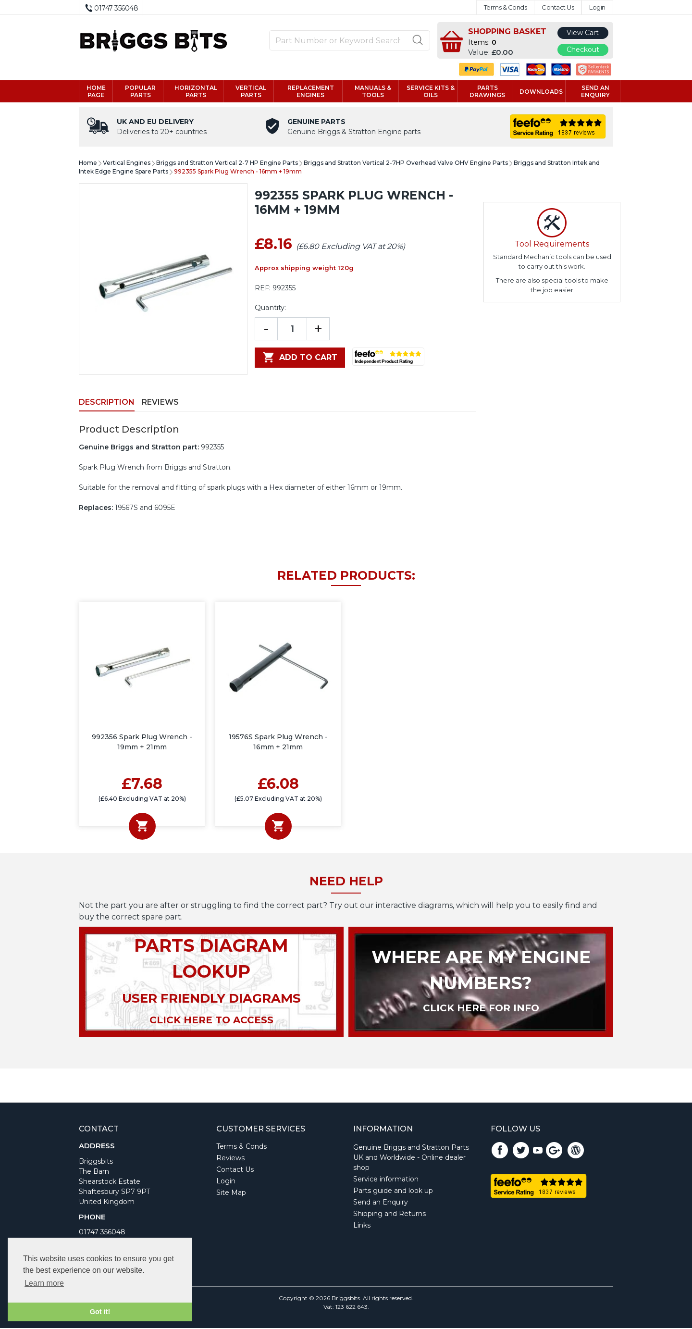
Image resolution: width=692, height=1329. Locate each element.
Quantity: (270, 308)
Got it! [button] (100, 1312)
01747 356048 (102, 1233)
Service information (386, 1180)
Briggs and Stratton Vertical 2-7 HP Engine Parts (227, 163)
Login (597, 7)
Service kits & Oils (431, 92)
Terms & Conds (505, 7)
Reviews (160, 403)
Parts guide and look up (393, 1191)
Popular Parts (140, 92)
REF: (263, 289)
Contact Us (558, 7)
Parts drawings (487, 92)
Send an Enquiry (380, 1203)
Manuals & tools (373, 92)
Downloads (541, 92)
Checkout (583, 49)
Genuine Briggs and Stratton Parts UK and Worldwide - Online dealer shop (411, 1158)
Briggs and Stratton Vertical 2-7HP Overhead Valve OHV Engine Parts (406, 163)
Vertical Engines (126, 163)
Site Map (231, 1193)
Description (107, 403)
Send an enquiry (595, 92)
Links (362, 1226)
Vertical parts (250, 92)
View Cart (583, 32)
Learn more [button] (44, 1283)
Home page (96, 92)
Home (88, 163)
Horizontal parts (195, 92)
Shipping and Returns (389, 1214)
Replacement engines (310, 92)
